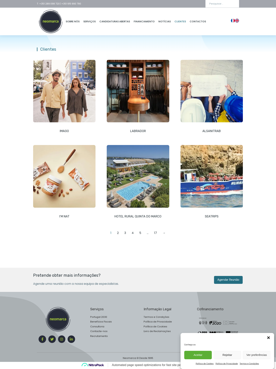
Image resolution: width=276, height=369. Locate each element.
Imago (64, 131)
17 (155, 233)
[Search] (233, 3)
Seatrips (212, 216)
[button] (268, 357)
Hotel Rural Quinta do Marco (137, 216)
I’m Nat (64, 216)
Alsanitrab (211, 131)
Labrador (138, 131)
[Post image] (64, 91)
